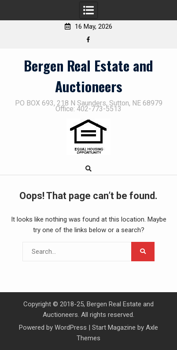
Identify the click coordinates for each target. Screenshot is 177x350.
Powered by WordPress (53, 327)
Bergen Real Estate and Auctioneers (88, 75)
